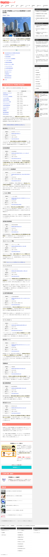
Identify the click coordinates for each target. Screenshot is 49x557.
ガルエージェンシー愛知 (9, 64)
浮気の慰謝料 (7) (20, 546)
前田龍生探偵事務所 (8, 62)
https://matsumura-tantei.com (16, 158)
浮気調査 (2, 6)
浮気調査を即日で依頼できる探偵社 (41, 13)
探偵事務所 (33, 6)
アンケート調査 (28, 6)
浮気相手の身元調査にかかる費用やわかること (12, 505)
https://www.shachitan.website (16, 204)
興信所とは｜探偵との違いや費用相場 (42, 35)
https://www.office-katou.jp (16, 304)
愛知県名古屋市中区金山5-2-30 (16, 226)
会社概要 (3, 532)
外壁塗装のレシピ (37, 530)
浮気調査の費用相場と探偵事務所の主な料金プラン (15, 124)
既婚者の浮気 (38, 74)
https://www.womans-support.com (17, 330)
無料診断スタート (22, 467)
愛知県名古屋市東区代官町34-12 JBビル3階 (19, 246)
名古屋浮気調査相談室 (9, 68)
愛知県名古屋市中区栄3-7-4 (16, 133)
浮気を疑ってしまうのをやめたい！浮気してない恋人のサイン (42, 51)
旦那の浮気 (22, 6)
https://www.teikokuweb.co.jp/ (16, 373)
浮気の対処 (12, 6)
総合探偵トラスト (6, 108)
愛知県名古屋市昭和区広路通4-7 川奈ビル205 (19, 388)
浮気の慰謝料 (7, 6)
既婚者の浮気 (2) (20, 537)
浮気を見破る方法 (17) (21, 548)
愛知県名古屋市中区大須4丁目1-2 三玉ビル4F (19, 407)
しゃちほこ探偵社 (8, 60)
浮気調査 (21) (20, 550)
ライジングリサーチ (8, 66)
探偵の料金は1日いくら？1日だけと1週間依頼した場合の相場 (14, 510)
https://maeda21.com (15, 231)
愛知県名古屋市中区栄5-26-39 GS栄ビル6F (18, 368)
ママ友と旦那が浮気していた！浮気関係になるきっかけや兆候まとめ (42, 56)
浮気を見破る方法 (45, 6)
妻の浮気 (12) (20, 532)
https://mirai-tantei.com (15, 138)
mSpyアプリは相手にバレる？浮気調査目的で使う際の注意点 (44, 95)
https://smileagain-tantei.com (16, 180)
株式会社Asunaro (8, 77)
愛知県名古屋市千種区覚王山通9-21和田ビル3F (19, 325)
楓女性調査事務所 (8, 75)
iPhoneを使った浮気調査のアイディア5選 (42, 29)
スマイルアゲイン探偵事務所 (10, 58)
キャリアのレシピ (37, 532)
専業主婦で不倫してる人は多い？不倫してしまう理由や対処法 (44, 105)
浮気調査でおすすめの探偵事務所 (41, 11)
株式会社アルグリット (5, 530)
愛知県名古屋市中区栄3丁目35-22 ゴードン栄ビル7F (20, 153)
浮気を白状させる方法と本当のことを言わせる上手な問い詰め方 (44, 100)
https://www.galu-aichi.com (16, 251)
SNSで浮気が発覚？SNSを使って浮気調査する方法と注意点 (42, 60)
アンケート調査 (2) (21, 530)
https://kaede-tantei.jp (15, 393)
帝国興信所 (7, 73)
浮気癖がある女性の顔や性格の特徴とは (44, 109)
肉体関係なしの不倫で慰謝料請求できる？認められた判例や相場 (44, 114)
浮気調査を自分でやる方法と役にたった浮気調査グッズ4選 (42, 33)
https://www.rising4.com (15, 276)
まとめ (6, 79)
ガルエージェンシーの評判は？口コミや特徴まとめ (15, 262)
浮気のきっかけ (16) (21, 541)
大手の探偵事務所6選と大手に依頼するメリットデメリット (14, 500)
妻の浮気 (17, 6)
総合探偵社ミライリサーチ (9, 54)
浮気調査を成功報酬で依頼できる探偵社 (42, 19)
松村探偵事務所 (8, 56)
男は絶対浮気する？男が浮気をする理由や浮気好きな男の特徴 (42, 46)
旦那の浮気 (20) (20, 539)
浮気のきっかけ (39, 6)
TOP (5, 525)
